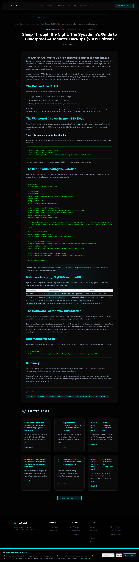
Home (42, 6)
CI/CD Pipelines (75, 534)
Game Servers (75, 531)
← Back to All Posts (69, 498)
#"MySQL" (70, 396)
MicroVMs (53, 531)
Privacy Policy (115, 527)
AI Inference (74, 527)
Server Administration (32, 24)
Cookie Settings (115, 534)
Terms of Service (116, 531)
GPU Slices (53, 527)
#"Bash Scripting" (56, 396)
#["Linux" (31, 396)
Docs (92, 6)
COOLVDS (12, 6)
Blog (76, 6)
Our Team (84, 6)
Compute (50, 6)
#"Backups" (42, 396)
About (92, 527)
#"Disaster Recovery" (84, 396)
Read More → (29, 447)
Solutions (61, 6)
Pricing (70, 6)
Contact (92, 542)
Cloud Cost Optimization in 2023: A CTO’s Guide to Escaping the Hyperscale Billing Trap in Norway (102, 464)
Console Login (124, 6)
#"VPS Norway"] (101, 396)
